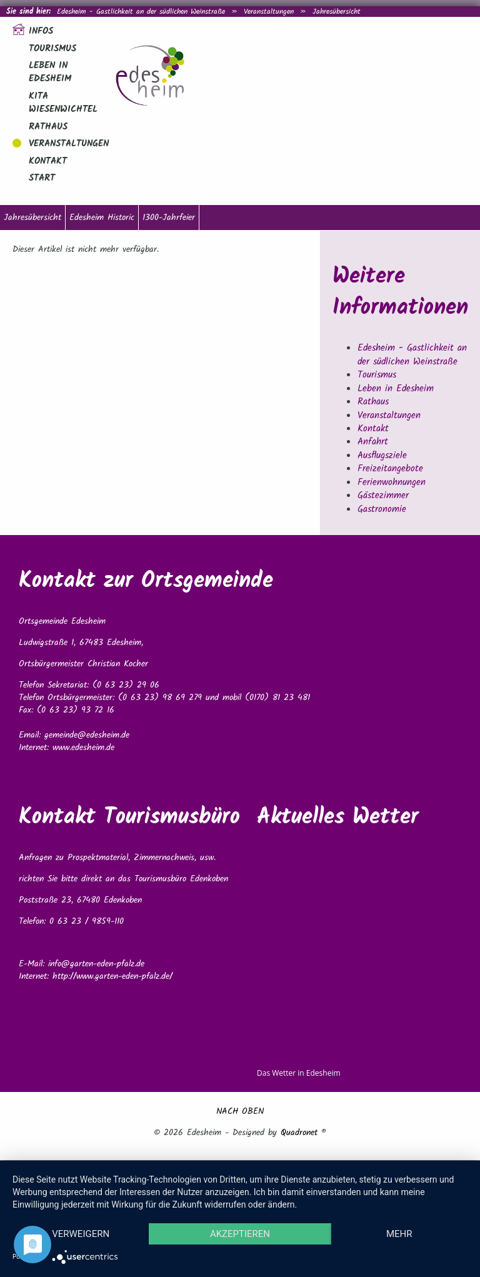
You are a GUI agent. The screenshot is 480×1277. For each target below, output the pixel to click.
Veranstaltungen (269, 12)
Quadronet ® (303, 1132)
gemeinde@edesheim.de (86, 735)
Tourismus (52, 48)
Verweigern (80, 1233)
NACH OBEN (240, 1111)
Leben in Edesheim (50, 72)
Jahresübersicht (336, 12)
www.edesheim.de (83, 747)
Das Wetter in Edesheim (299, 1073)
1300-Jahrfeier (168, 217)
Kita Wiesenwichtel (63, 103)
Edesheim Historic (101, 217)
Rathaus (48, 126)
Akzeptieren (240, 1233)
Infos (41, 31)
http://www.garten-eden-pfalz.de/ (112, 976)
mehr (399, 1233)
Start (42, 178)
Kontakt (48, 161)
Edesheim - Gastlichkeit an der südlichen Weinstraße (141, 12)
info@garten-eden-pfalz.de (96, 964)
